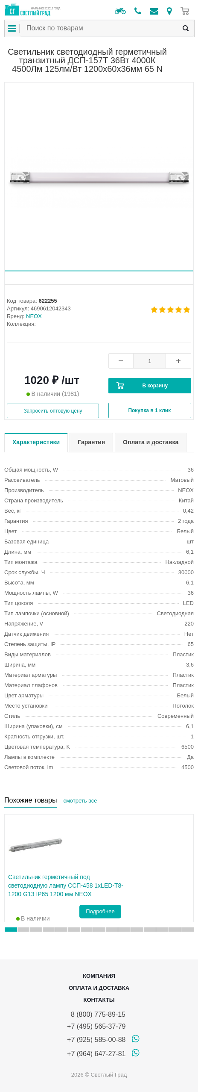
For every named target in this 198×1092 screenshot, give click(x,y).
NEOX (34, 316)
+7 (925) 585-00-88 (96, 1039)
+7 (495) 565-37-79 (96, 1026)
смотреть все (80, 800)
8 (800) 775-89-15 (96, 1014)
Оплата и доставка (99, 988)
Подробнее (100, 911)
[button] (99, 271)
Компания (99, 976)
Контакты (99, 1000)
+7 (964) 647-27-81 (96, 1053)
